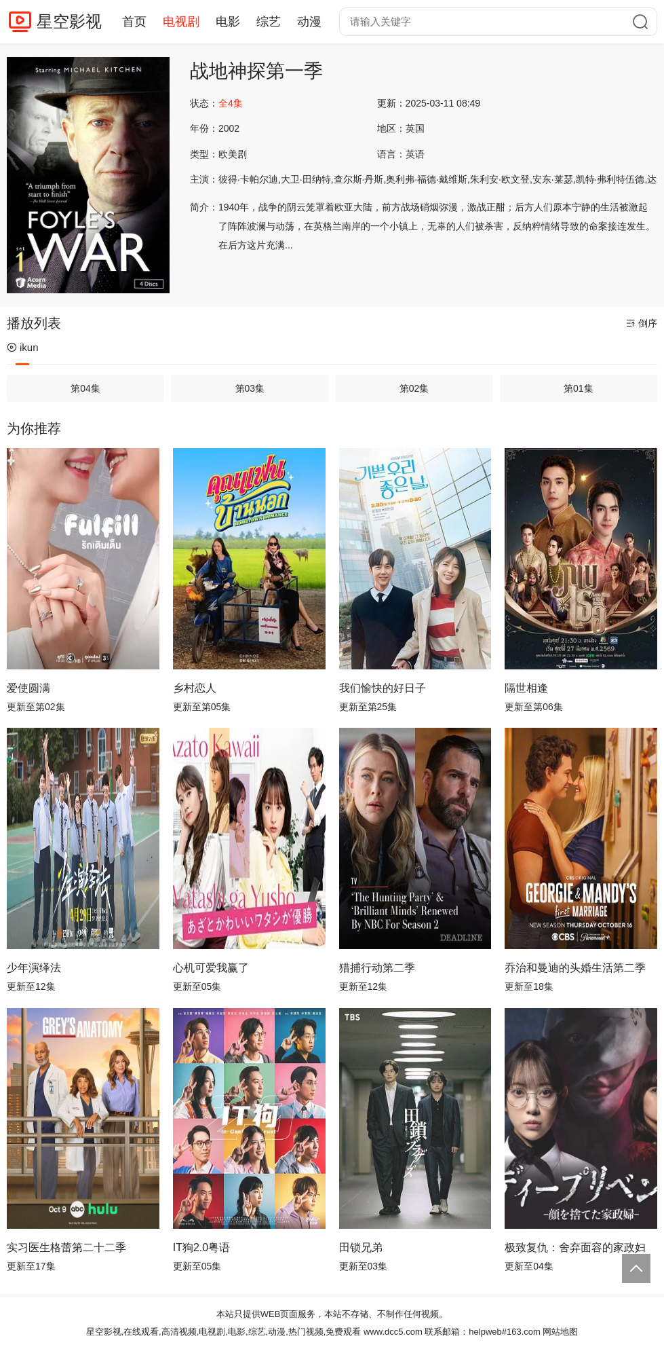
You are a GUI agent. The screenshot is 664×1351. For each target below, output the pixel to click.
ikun (23, 347)
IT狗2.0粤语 (201, 1247)
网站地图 (560, 1332)
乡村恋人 (194, 688)
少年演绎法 (34, 968)
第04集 (85, 388)
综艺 (268, 22)
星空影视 (69, 21)
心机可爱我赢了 (211, 968)
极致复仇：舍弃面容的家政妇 (575, 1247)
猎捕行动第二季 (377, 968)
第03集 (250, 388)
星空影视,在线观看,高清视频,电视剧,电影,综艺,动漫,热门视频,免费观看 (224, 1332)
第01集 (578, 388)
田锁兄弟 (361, 1247)
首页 (134, 22)
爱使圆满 (28, 688)
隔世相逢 (526, 688)
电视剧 (181, 22)
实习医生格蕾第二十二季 (66, 1247)
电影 (228, 22)
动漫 (309, 22)
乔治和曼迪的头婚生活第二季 (575, 968)
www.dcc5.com (393, 1332)
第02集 (414, 388)
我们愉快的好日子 (382, 688)
